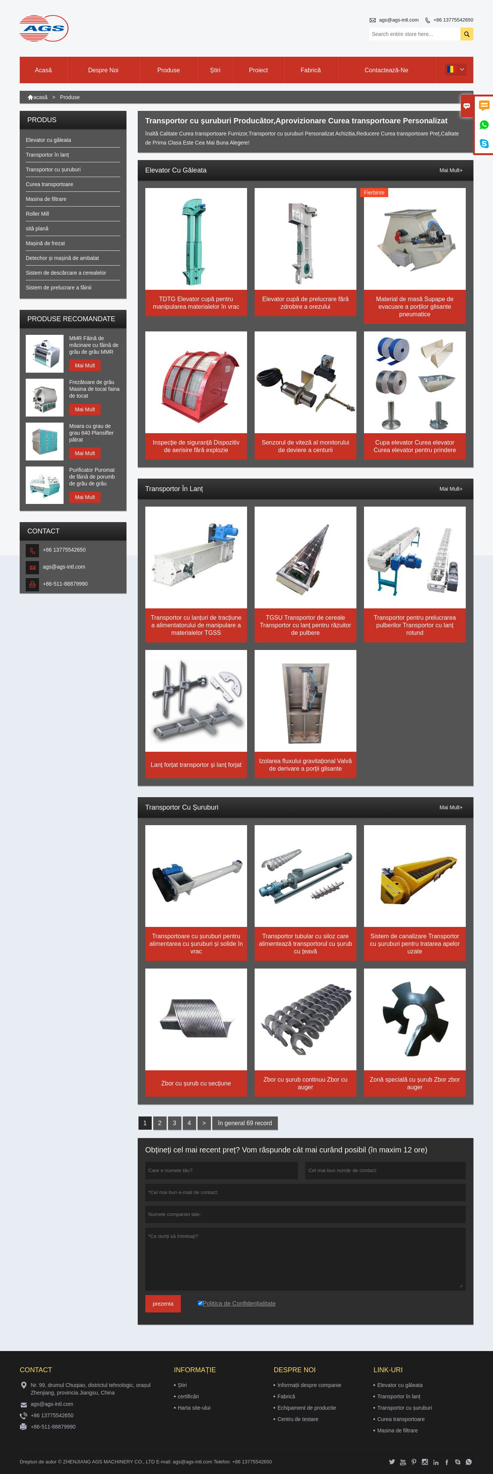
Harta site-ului (194, 1408)
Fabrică (311, 70)
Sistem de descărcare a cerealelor (66, 273)
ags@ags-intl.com (398, 20)
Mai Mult (85, 365)
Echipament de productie (306, 1408)
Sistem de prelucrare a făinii (59, 288)
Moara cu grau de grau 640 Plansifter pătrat (91, 433)
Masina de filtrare (46, 199)
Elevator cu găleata (48, 140)
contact (36, 1370)
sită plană (37, 228)
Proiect (258, 70)
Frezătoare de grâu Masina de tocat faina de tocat (94, 389)
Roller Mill (37, 214)
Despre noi (103, 70)
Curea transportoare (49, 184)
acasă (40, 97)
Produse (168, 70)
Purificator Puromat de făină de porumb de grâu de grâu (92, 477)
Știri (215, 70)
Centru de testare (297, 1419)
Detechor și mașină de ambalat (62, 258)
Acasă (43, 70)
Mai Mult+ (451, 170)
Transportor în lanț (47, 155)
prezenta (163, 1304)
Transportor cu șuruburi (53, 169)
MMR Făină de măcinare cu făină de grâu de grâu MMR (93, 345)
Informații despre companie (309, 1385)
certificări (188, 1396)
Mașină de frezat (45, 243)
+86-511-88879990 (65, 584)
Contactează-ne (387, 70)
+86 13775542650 (453, 20)
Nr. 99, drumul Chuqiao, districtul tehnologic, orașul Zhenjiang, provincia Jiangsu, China (91, 1389)
